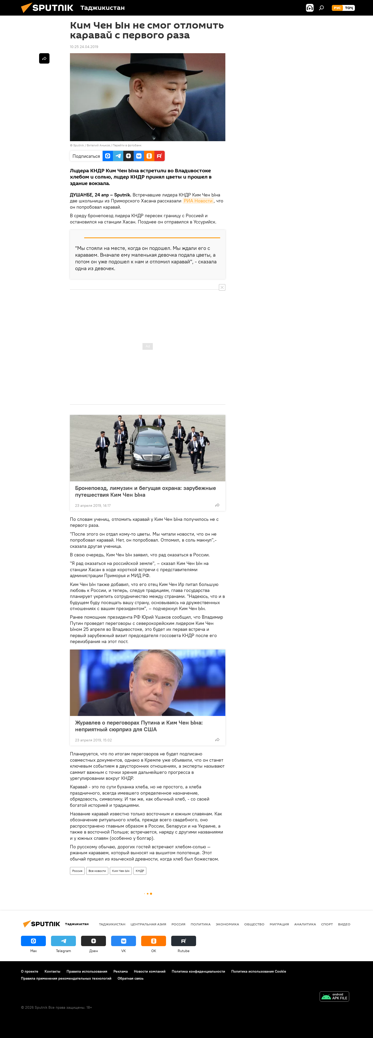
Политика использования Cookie (258, 971)
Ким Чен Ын (121, 871)
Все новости (97, 871)
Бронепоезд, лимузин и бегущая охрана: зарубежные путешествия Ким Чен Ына (145, 491)
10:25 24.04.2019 (84, 46)
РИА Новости (198, 201)
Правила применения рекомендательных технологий (66, 978)
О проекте (29, 971)
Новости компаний (150, 971)
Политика (201, 924)
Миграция (279, 924)
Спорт (327, 924)
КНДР (140, 871)
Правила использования (87, 971)
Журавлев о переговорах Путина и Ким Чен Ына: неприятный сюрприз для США (139, 726)
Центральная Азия (148, 924)
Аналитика (305, 924)
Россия (77, 871)
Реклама (120, 971)
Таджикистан (112, 924)
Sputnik (79, 145)
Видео (344, 924)
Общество (254, 924)
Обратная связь (131, 978)
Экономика (227, 924)
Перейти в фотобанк (127, 145)
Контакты (52, 971)
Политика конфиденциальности (198, 971)
